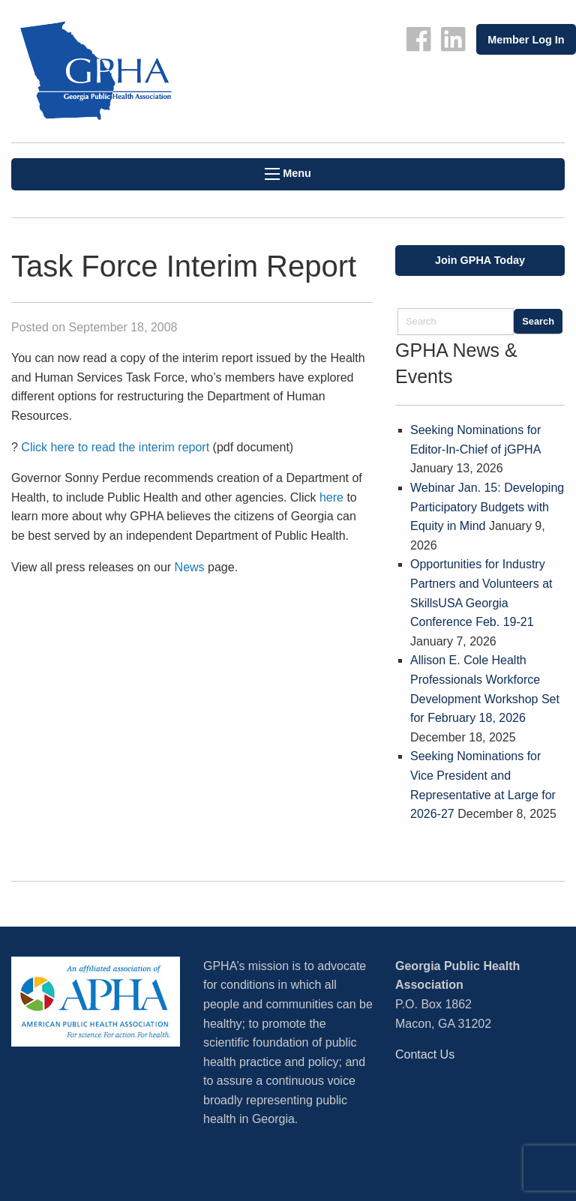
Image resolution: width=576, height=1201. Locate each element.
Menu (288, 173)
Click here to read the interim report (115, 447)
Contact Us (424, 1054)
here (332, 497)
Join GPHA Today (480, 260)
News (190, 567)
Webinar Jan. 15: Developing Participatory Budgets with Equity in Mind (487, 506)
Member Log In (526, 40)
